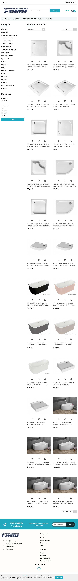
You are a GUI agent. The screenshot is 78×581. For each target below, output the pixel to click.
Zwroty (42, 545)
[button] (43, 534)
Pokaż (13, 119)
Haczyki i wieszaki (8, 43)
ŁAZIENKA (7, 19)
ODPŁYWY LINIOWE (7, 56)
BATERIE (4, 29)
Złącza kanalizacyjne (7, 85)
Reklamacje (43, 543)
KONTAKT (49, 19)
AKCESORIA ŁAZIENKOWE (9, 35)
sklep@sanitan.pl (11, 546)
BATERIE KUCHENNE (8, 70)
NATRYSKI (5, 32)
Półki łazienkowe (7, 40)
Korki (3, 67)
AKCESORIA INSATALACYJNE (33, 19)
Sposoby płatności (45, 540)
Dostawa (42, 537)
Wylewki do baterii (6, 59)
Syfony (3, 62)
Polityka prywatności (46, 560)
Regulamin (43, 555)
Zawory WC (4, 88)
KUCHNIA (16, 19)
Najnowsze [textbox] (31, 29)
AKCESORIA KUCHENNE (9, 50)
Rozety (3, 73)
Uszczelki (4, 79)
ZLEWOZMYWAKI (7, 47)
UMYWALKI (5, 65)
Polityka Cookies (45, 558)
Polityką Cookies (26, 575)
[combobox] (36, 29)
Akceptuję (59, 577)
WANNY (4, 82)
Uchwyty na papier (8, 38)
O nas (42, 553)
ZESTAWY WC (5, 53)
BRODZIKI (4, 76)
